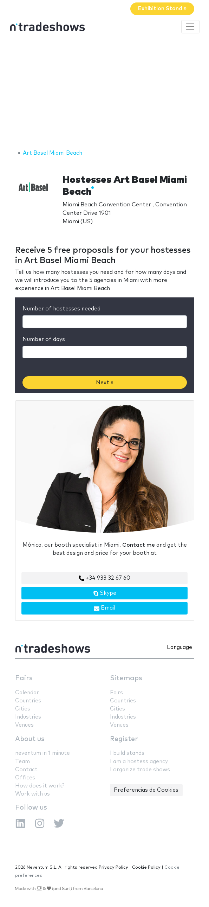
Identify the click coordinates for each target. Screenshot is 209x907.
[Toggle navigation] (190, 26)
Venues (24, 725)
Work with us (32, 794)
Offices (25, 777)
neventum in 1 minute (42, 753)
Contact (26, 769)
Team (22, 761)
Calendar (27, 692)
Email (104, 608)
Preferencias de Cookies (146, 790)
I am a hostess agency (139, 761)
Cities (22, 709)
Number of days (43, 339)
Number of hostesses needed (61, 308)
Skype (104, 593)
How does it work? (39, 786)
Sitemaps (126, 678)
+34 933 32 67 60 (104, 578)
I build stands (127, 753)
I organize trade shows (140, 769)
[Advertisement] (104, 92)
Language (179, 647)
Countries (28, 700)
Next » (104, 382)
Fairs (24, 678)
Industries (28, 717)
